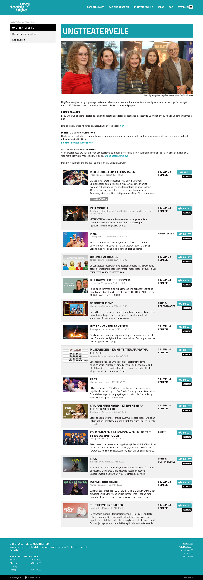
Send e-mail (188, 556)
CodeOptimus (188, 577)
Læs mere (186, 176)
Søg (171, 7)
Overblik (183, 7)
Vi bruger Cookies (34, 577)
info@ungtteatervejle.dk (116, 156)
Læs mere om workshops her (77, 142)
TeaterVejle (15, 21)
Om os (160, 7)
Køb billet (184, 208)
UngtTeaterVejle (143, 7)
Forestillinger (95, 7)
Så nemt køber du (119, 7)
